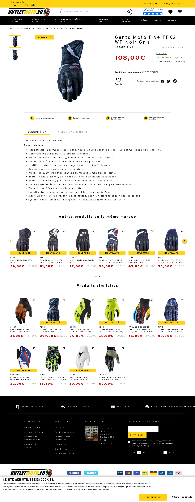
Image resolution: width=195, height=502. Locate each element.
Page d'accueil (33, 35)
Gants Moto (75, 35)
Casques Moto (17, 27)
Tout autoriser (153, 497)
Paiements (60, 451)
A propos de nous (33, 439)
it (130, 459)
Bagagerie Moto (104, 27)
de (144, 459)
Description (37, 138)
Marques (172, 27)
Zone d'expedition (64, 460)
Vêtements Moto (38, 27)
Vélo (144, 27)
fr (139, 459)
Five (130, 53)
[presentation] (184, 248)
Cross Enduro (125, 27)
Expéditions (61, 455)
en (134, 459)
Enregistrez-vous (173, 4)
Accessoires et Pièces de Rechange (70, 27)
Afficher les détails (182, 497)
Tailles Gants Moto (71, 138)
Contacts (30, 5)
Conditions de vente (65, 439)
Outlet (157, 27)
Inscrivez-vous (137, 441)
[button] (96, 283)
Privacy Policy (152, 447)
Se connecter (151, 4)
